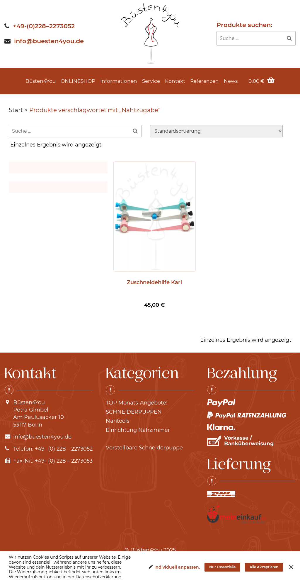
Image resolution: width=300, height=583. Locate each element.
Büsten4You (40, 81)
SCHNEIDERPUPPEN (134, 412)
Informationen (118, 81)
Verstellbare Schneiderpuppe (144, 447)
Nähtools (117, 421)
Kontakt (175, 81)
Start (16, 110)
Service (151, 81)
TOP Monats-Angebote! (137, 403)
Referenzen (204, 81)
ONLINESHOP (78, 81)
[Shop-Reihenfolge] (216, 131)
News (231, 81)
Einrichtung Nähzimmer (138, 430)
